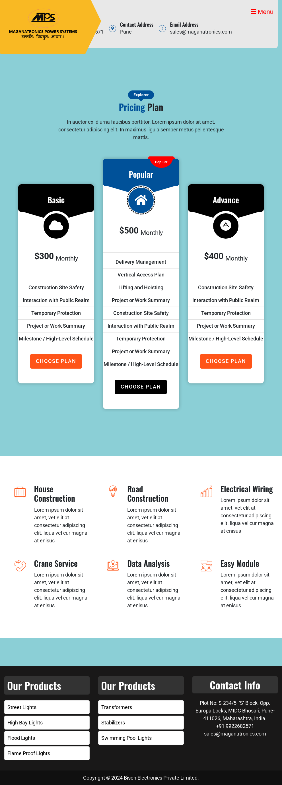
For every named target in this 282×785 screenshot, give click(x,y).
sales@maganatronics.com (201, 32)
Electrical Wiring (247, 489)
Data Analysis (148, 563)
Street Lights (21, 707)
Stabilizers (113, 723)
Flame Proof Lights (28, 753)
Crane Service (56, 563)
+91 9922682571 (235, 726)
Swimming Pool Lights (126, 738)
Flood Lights (21, 738)
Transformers (116, 707)
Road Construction (147, 493)
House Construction (54, 493)
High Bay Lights (25, 723)
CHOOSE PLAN (56, 361)
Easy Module (240, 563)
